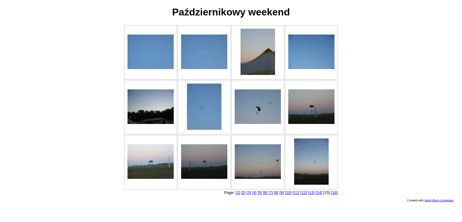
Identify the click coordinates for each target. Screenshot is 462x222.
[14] (319, 192)
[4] (254, 192)
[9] (281, 192)
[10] (288, 192)
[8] (276, 192)
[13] (311, 192)
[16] (334, 192)
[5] (259, 192)
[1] (238, 192)
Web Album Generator (439, 200)
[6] (265, 192)
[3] (249, 192)
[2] (243, 192)
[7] (271, 192)
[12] (303, 192)
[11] (296, 192)
